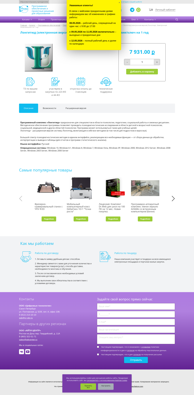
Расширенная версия (76, 108)
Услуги (41, 19)
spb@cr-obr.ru (26, 318)
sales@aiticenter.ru (28, 339)
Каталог (26, 19)
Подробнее (49, 219)
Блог (134, 19)
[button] (173, 198)
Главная (23, 25)
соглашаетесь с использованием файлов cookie (107, 380)
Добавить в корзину (142, 72)
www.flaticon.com (136, 386)
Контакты (149, 19)
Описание (28, 108)
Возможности (49, 108)
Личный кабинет (165, 9)
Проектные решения (61, 19)
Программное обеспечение (49, 25)
